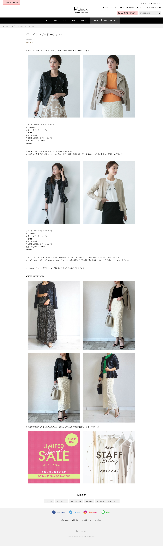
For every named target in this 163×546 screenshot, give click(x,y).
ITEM (55, 20)
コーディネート (61, 501)
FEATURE (96, 20)
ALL (47, 20)
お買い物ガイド (145, 3)
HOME (5, 26)
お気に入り (108, 7)
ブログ (13, 26)
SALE (73, 20)
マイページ (120, 7)
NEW (64, 20)
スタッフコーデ (113, 501)
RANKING (84, 20)
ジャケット (48, 501)
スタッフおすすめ (76, 501)
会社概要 (84, 520)
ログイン (141, 7)
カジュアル (100, 501)
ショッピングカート (155, 7)
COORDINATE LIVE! (110, 20)
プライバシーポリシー (96, 520)
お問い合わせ (156, 3)
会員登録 (131, 7)
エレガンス (89, 501)
